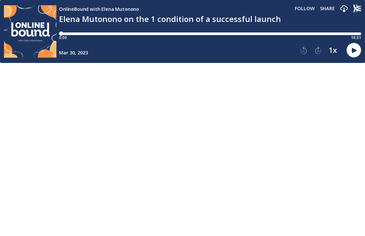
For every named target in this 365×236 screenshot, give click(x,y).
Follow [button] (305, 8)
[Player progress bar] (210, 33)
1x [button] (333, 50)
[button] (344, 9)
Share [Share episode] (327, 8)
